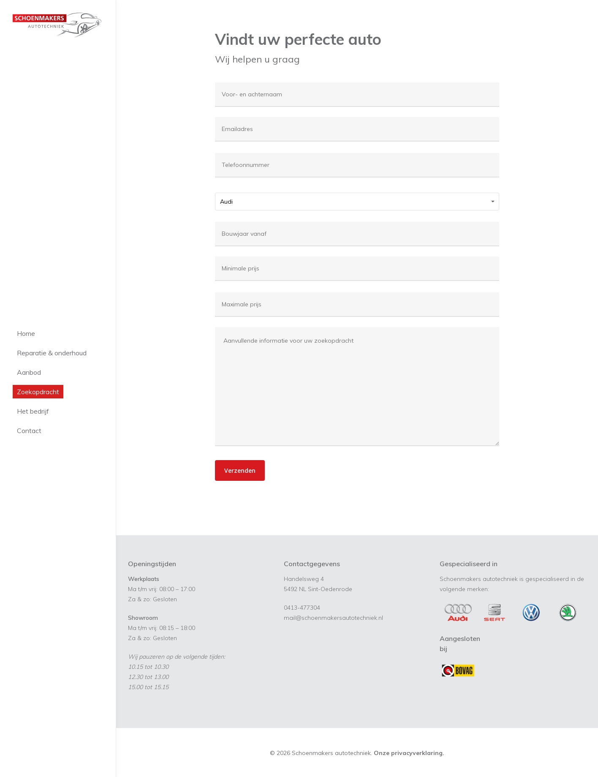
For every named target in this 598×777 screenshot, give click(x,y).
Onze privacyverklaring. (409, 753)
